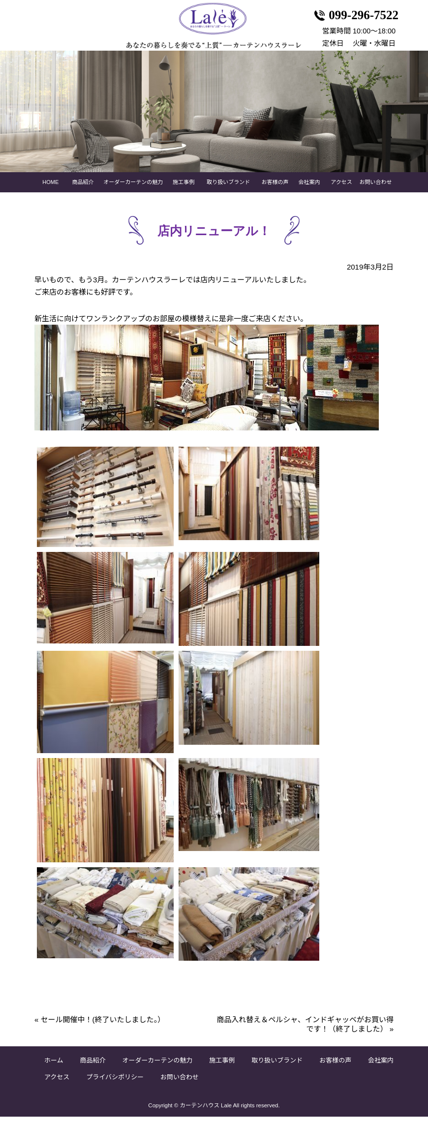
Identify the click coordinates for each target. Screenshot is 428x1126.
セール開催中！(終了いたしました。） (99, 1029)
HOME (50, 192)
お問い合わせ (375, 192)
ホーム (53, 1070)
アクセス (341, 192)
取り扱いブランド (228, 192)
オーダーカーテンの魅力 (133, 192)
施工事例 (183, 192)
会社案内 (309, 192)
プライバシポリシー (115, 1087)
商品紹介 (83, 192)
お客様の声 (275, 192)
